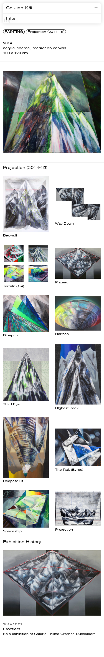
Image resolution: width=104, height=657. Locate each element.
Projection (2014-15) (45, 32)
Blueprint (11, 335)
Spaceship (12, 531)
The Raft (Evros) (69, 470)
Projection (64, 529)
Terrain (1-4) (13, 286)
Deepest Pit (13, 481)
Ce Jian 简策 (19, 8)
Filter (11, 18)
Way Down (64, 223)
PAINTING (14, 32)
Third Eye (11, 404)
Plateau (62, 282)
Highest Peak (67, 408)
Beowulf (10, 235)
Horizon (62, 334)
